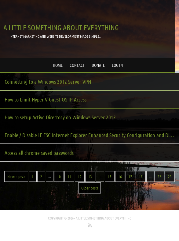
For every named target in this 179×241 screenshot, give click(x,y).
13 (90, 176)
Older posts (89, 187)
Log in (117, 65)
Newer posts (16, 176)
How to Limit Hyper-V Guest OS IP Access (45, 99)
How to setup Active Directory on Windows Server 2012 (60, 117)
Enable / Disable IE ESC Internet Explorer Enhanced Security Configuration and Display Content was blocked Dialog (92, 135)
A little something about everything (61, 27)
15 (109, 176)
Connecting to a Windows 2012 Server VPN (48, 81)
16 (120, 176)
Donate (98, 65)
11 (69, 176)
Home (58, 65)
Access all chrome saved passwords (39, 152)
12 (80, 176)
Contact (77, 65)
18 (141, 176)
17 (130, 176)
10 (59, 176)
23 (170, 176)
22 (159, 176)
